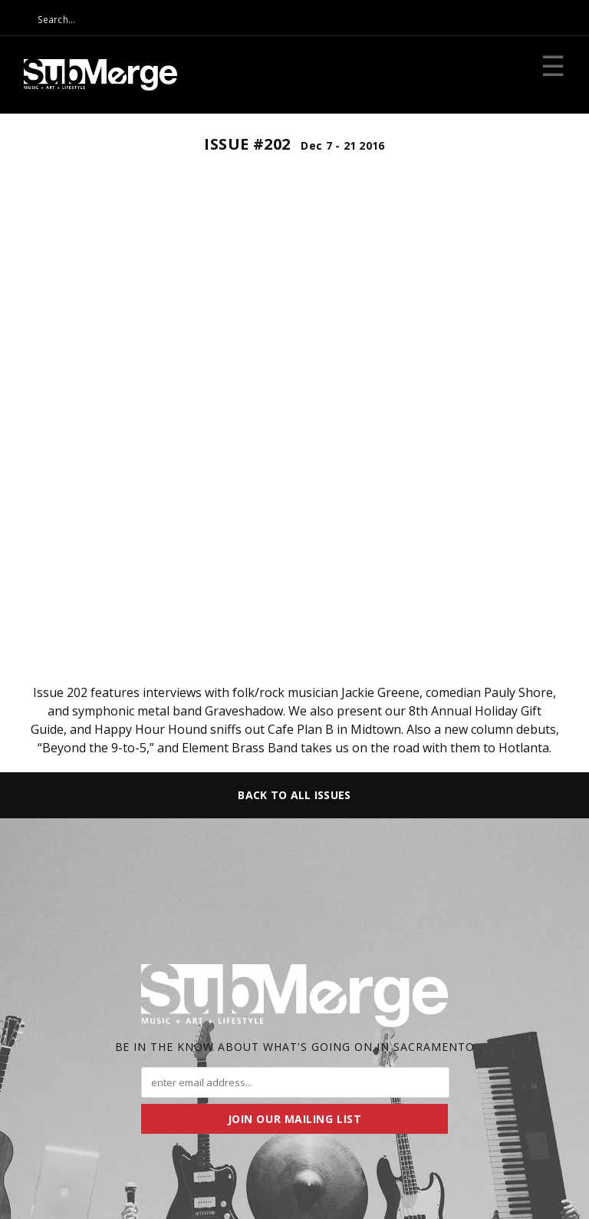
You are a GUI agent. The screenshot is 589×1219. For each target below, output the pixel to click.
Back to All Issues (294, 795)
